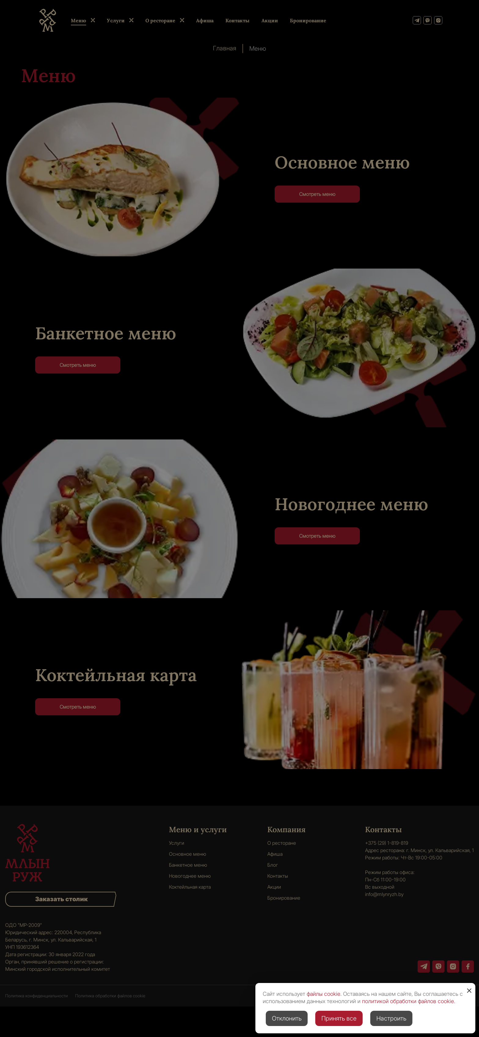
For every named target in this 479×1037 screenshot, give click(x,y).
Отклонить (287, 1018)
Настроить (391, 1018)
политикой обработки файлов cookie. (408, 1001)
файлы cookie (323, 994)
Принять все (339, 1018)
